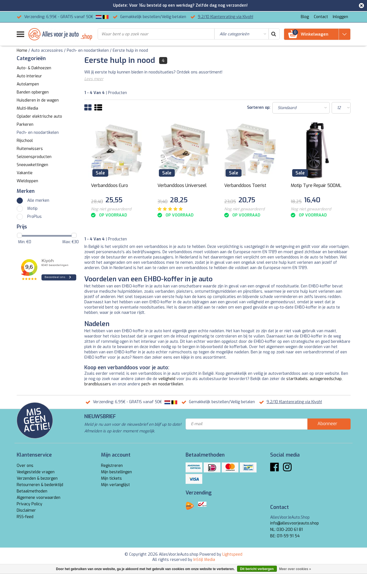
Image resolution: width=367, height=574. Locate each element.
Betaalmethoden (32, 491)
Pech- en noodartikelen (88, 50)
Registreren (112, 465)
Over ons (25, 465)
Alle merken (38, 200)
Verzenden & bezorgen (37, 478)
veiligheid (166, 378)
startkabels (297, 378)
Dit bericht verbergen (257, 569)
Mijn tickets (111, 478)
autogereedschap (326, 378)
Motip (32, 208)
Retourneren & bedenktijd (40, 484)
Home (22, 50)
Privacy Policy (29, 504)
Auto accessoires (47, 50)
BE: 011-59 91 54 (285, 536)
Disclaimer (26, 510)
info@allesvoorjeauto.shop (294, 523)
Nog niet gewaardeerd (111, 209)
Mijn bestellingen (116, 472)
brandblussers (97, 384)
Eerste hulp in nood (130, 50)
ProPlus (34, 216)
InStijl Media (204, 559)
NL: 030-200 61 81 (286, 529)
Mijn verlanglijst (115, 484)
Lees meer (94, 79)
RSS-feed (25, 516)
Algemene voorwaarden (38, 497)
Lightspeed (232, 554)
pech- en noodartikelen (162, 384)
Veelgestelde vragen (36, 472)
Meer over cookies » (295, 569)
